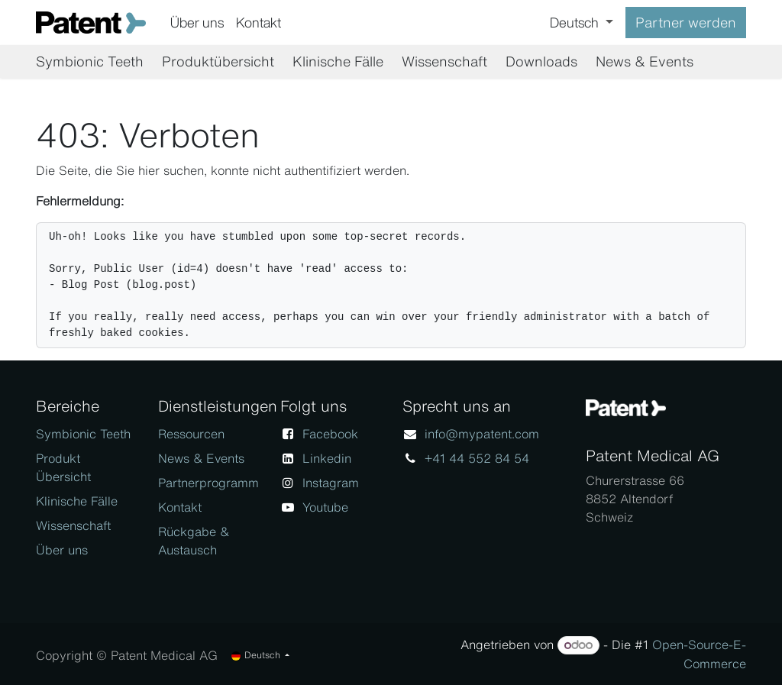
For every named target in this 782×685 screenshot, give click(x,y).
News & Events (201, 458)
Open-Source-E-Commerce (699, 654)
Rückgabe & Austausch (193, 540)
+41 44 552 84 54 (477, 458)
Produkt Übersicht (63, 467)
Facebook (330, 434)
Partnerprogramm (208, 482)
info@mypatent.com (482, 434)
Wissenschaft (73, 525)
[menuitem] (197, 22)
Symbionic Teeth (83, 434)
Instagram (330, 482)
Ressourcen (191, 434)
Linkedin (326, 458)
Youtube (325, 507)
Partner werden (685, 22)
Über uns (62, 550)
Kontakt (180, 507)
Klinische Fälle (77, 501)
